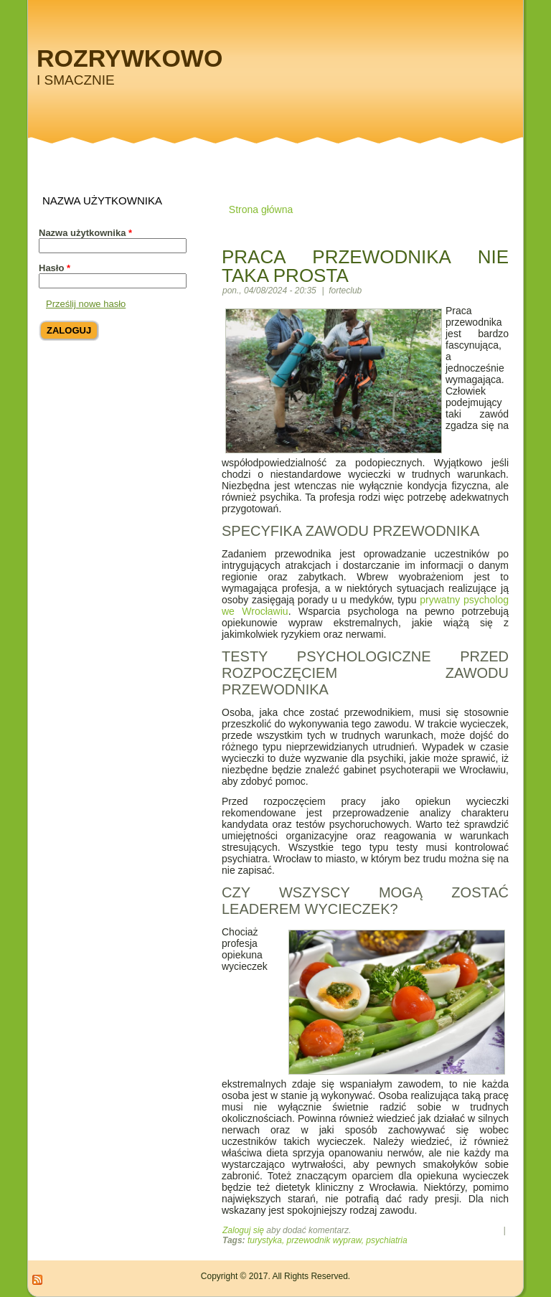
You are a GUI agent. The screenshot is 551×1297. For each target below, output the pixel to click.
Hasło (54, 268)
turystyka (265, 1240)
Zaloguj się (243, 1230)
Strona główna (261, 209)
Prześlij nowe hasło (86, 303)
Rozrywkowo (129, 58)
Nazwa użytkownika (85, 232)
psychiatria (386, 1240)
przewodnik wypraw (324, 1240)
